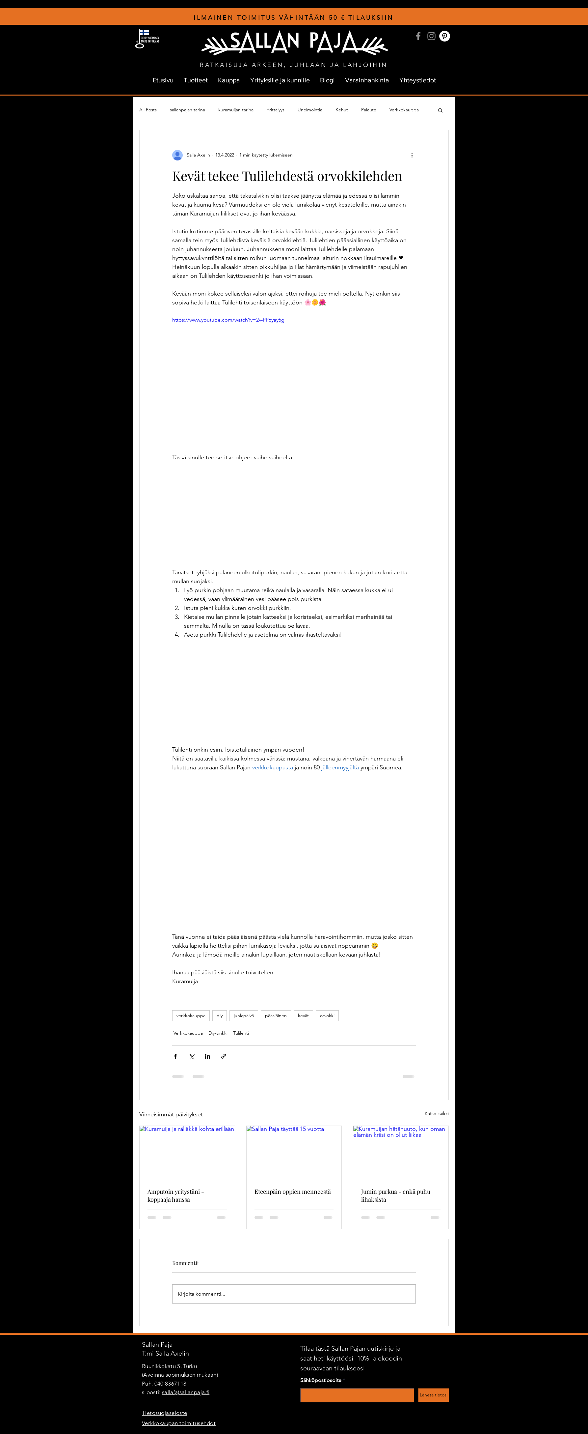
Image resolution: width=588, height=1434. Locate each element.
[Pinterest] (444, 36)
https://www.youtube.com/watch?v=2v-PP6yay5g (228, 320)
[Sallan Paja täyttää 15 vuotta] (294, 1152)
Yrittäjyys (275, 110)
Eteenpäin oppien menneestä (292, 1191)
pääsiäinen (276, 1015)
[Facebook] (418, 36)
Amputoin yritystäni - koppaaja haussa (175, 1195)
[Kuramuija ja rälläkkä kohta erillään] (187, 1152)
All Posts (148, 110)
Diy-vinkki (217, 1033)
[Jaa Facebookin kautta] (175, 1056)
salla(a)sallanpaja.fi (185, 1392)
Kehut (341, 110)
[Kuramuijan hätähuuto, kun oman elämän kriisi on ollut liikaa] (400, 1152)
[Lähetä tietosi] (433, 1395)
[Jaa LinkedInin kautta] (207, 1056)
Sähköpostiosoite (320, 1380)
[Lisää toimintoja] (412, 155)
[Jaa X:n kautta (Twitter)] (191, 1056)
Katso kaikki (437, 1113)
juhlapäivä (244, 1015)
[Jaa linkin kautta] (224, 1056)
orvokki (327, 1015)
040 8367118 (169, 1383)
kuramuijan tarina (236, 110)
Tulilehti (241, 1033)
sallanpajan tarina (187, 110)
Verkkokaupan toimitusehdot (179, 1423)
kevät (303, 1015)
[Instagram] (431, 36)
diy (220, 1015)
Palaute (368, 110)
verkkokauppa (190, 1015)
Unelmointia (310, 110)
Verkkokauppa (404, 110)
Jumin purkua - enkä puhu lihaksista (395, 1195)
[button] (440, 110)
